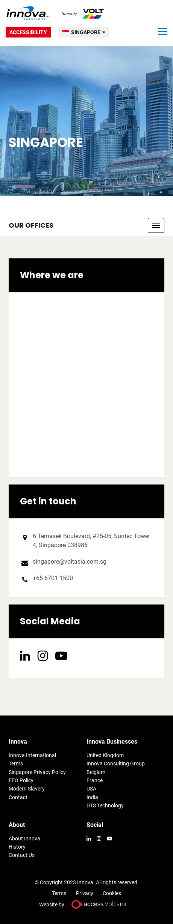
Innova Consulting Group (115, 763)
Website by (86, 904)
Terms (16, 763)
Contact (18, 797)
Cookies (112, 893)
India (92, 797)
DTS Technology (105, 805)
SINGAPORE (88, 32)
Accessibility (28, 32)
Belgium (95, 772)
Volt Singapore (55, 13)
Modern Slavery (27, 789)
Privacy (84, 893)
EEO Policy (21, 780)
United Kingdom (105, 755)
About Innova (24, 839)
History (17, 847)
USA (91, 789)
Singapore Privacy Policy (37, 772)
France (94, 780)
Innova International (32, 755)
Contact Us (22, 855)
